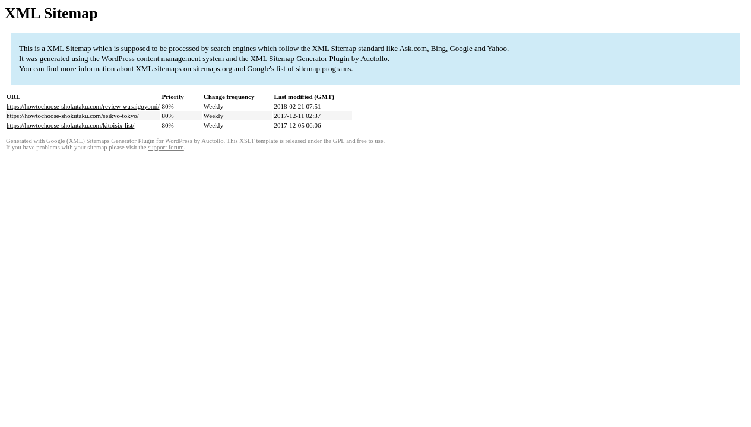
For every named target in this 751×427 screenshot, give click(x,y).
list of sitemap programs (313, 68)
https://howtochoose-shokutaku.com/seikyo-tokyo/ (73, 115)
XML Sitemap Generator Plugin (300, 58)
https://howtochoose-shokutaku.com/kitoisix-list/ (70, 125)
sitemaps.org (212, 68)
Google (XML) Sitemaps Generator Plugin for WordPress (119, 141)
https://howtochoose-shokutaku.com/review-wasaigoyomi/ (83, 106)
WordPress (118, 58)
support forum (166, 147)
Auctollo (374, 58)
